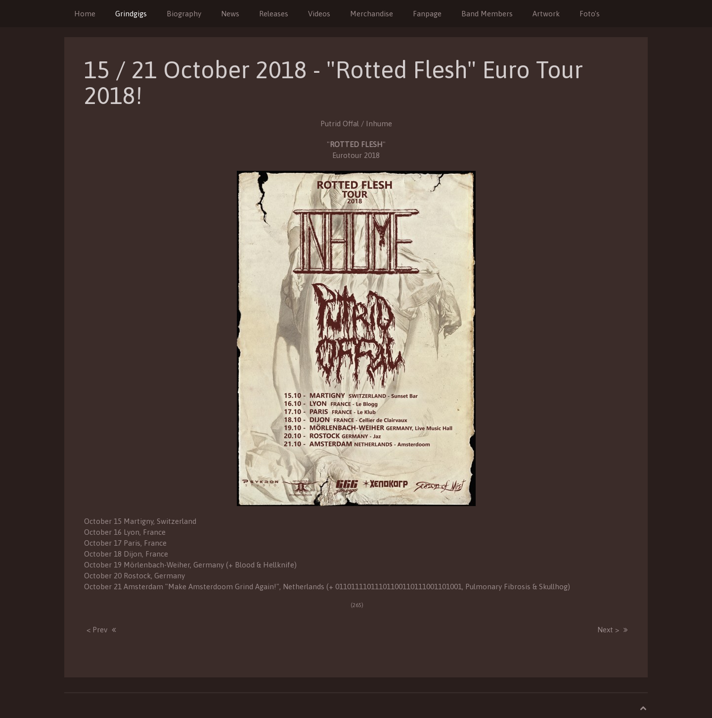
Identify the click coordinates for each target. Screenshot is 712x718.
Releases (273, 13)
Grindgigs (131, 13)
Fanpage (427, 13)
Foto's (589, 13)
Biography (184, 13)
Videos (319, 13)
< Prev (97, 629)
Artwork (546, 13)
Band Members (487, 13)
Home (84, 13)
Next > (608, 629)
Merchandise (371, 13)
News (230, 13)
